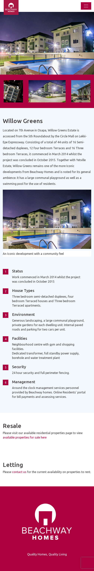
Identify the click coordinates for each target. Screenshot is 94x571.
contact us (19, 472)
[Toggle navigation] (86, 6)
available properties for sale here (25, 437)
